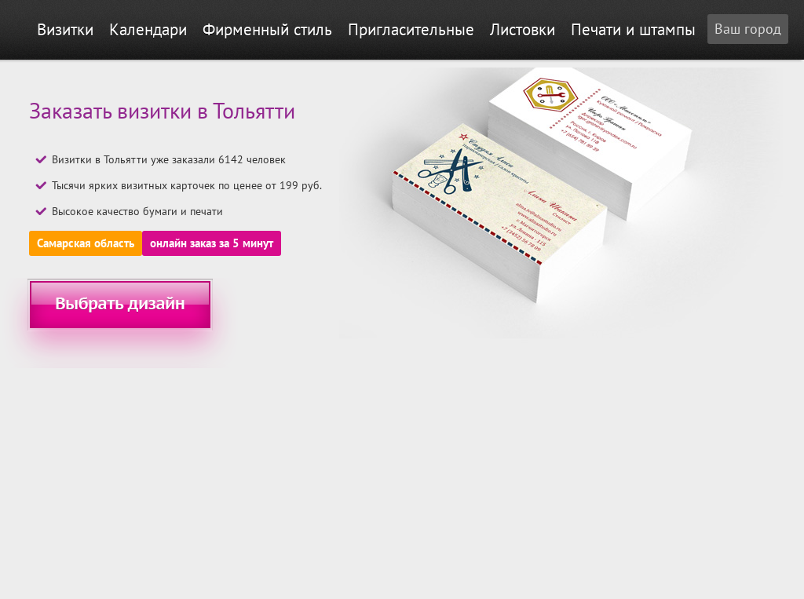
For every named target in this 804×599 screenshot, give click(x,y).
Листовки (522, 29)
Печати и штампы (633, 29)
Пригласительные (411, 29)
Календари (148, 29)
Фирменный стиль (267, 29)
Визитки (65, 29)
